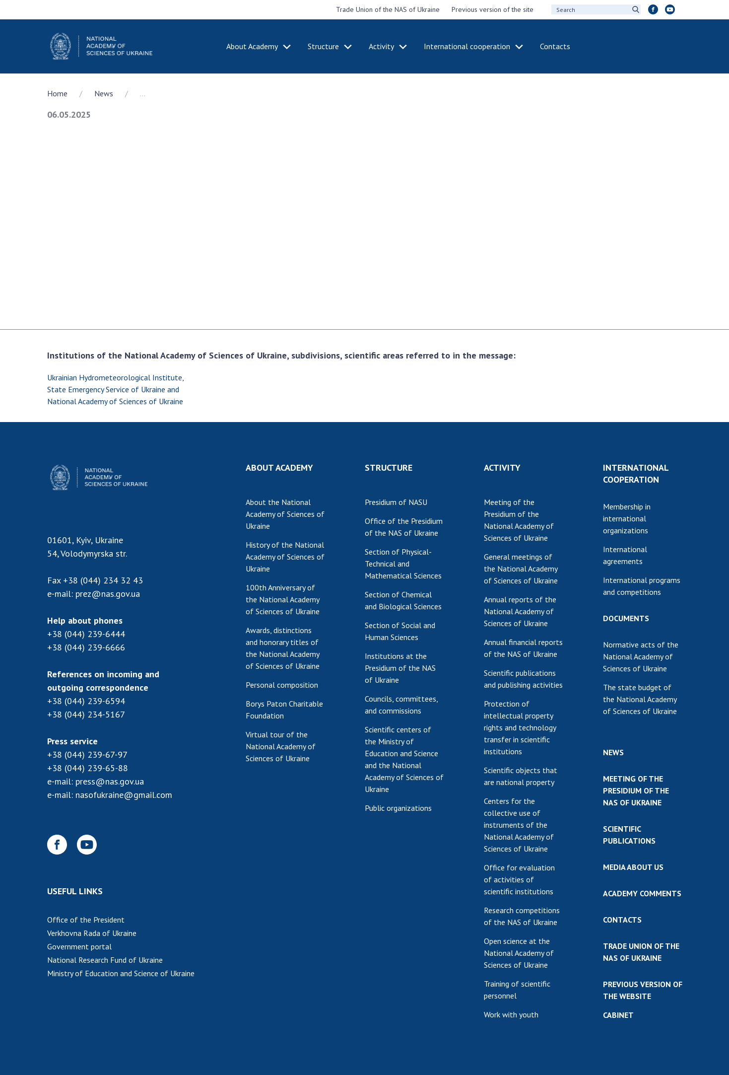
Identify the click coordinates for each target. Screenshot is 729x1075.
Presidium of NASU (396, 502)
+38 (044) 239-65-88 (87, 768)
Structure (323, 46)
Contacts (555, 46)
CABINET (618, 1015)
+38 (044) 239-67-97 (87, 754)
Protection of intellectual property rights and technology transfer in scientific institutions (520, 727)
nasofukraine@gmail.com (123, 794)
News (103, 93)
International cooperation (467, 46)
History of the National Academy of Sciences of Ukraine (285, 556)
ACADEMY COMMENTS (642, 893)
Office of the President (86, 920)
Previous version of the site (492, 9)
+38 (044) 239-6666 (86, 647)
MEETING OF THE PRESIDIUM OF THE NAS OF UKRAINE (636, 790)
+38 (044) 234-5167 (86, 714)
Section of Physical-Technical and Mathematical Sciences (403, 563)
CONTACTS (622, 920)
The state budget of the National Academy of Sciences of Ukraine (640, 699)
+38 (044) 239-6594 (86, 701)
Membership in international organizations (627, 518)
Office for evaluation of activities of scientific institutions (519, 879)
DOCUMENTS (626, 618)
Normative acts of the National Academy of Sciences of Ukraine (640, 656)
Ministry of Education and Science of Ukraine (121, 973)
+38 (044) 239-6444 (86, 634)
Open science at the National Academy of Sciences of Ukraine (519, 953)
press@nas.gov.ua (109, 781)
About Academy (252, 46)
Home (57, 93)
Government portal (79, 946)
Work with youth (511, 1014)
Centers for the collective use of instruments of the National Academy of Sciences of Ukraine (519, 825)
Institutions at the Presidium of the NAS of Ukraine (400, 668)
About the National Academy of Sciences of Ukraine (285, 514)
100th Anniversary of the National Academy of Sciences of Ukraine (283, 599)
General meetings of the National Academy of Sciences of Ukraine (521, 568)
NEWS (613, 752)
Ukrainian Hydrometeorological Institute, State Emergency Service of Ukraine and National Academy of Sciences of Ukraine (115, 389)
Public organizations (398, 808)
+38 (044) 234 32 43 (103, 580)
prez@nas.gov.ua (107, 593)
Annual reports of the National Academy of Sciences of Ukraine (520, 611)
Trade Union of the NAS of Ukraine (388, 9)
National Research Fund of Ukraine (105, 960)
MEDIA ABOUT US (633, 867)
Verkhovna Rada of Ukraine (91, 933)
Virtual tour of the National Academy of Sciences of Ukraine (281, 746)
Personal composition (282, 685)
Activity (381, 46)
